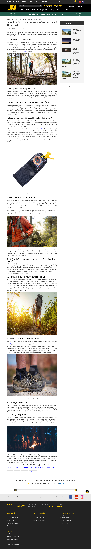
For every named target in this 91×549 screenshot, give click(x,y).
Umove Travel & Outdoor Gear (67, 87)
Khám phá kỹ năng (65, 517)
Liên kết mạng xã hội (58, 497)
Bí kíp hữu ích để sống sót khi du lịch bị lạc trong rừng (76, 51)
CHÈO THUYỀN (34, 10)
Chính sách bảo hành (13, 544)
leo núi (9, 471)
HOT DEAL (31, 2)
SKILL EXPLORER (21, 19)
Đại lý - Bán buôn (38, 515)
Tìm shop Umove (11, 526)
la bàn (41, 129)
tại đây (61, 483)
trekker (17, 471)
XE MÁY (47, 10)
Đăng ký (78, 6)
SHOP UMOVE (10, 2)
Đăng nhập (71, 6)
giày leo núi (13, 343)
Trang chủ (11, 19)
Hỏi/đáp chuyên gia (65, 523)
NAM (63, 10)
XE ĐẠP (42, 10)
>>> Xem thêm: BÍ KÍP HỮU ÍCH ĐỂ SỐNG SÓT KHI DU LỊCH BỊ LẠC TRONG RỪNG (30, 467)
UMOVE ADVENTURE (21, 2)
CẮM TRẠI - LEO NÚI (24, 10)
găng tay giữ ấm (21, 51)
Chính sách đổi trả (12, 542)
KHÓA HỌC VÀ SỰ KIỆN (41, 2)
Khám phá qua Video (65, 520)
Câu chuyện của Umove (13, 515)
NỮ (66, 10)
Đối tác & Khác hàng (39, 520)
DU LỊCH (53, 10)
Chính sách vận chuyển (13, 539)
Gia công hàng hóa (39, 517)
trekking (24, 471)
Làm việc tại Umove (12, 517)
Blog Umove (10, 520)
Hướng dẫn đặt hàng (12, 533)
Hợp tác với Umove (12, 523)
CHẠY (58, 10)
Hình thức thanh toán (13, 536)
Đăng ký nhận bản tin (14, 497)
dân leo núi (32, 471)
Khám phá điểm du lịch (66, 515)
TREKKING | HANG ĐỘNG (35, 19)
